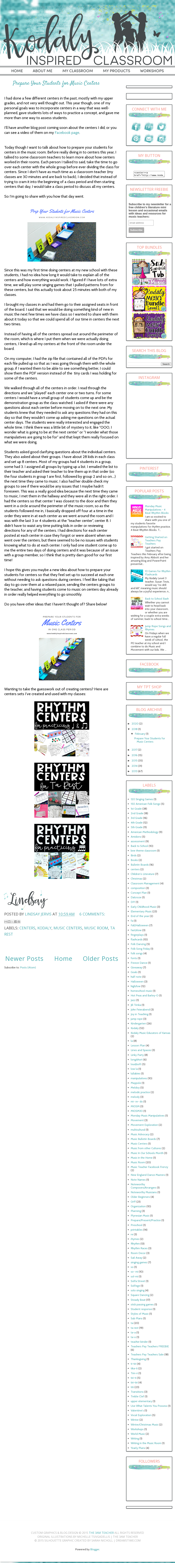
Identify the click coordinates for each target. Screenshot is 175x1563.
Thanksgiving (138, 1360)
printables (137, 1230)
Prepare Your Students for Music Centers (56, 83)
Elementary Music (141, 912)
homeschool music (141, 991)
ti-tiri (133, 1364)
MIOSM (135, 1107)
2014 (135, 767)
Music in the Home (142, 1158)
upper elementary (141, 1402)
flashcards (137, 940)
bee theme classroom (143, 851)
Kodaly (44, 927)
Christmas (136, 879)
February (140, 734)
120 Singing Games (142, 800)
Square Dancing (140, 1296)
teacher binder (139, 1342)
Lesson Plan (138, 1046)
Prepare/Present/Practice (146, 1221)
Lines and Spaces (141, 1051)
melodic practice (140, 1093)
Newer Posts (24, 958)
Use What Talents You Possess (149, 1407)
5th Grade (137, 828)
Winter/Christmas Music (144, 1425)
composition (138, 889)
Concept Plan (139, 893)
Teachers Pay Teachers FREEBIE (150, 1347)
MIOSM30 (137, 1112)
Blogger (94, 1550)
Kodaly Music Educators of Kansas (150, 1034)
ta (132, 1324)
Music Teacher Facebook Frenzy (149, 1168)
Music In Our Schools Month (147, 1154)
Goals (134, 973)
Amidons (136, 837)
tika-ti (134, 1369)
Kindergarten (138, 1024)
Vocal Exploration (141, 1416)
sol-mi (134, 1277)
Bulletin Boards (140, 865)
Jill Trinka (136, 1006)
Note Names (138, 1180)
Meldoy (135, 1088)
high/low (136, 987)
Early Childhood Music (143, 907)
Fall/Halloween (140, 926)
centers (27, 927)
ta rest (134, 1328)
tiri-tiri (134, 1383)
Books (134, 861)
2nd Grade (137, 814)
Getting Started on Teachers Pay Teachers (156, 541)
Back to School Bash (157, 599)
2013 (135, 772)
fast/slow (136, 931)
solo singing (137, 1291)
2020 (135, 724)
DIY (133, 903)
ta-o (133, 1338)
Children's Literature (142, 875)
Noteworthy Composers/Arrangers (143, 1187)
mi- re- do (137, 1102)
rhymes (135, 1240)
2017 (135, 750)
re (132, 1235)
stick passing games (142, 1305)
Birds (134, 856)
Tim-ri (134, 1374)
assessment (138, 842)
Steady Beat (138, 1300)
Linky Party (137, 1056)
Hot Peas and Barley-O (144, 996)
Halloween (137, 982)
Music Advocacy (140, 1135)
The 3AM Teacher (101, 1534)
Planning (136, 1212)
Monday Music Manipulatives (148, 1116)
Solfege (135, 1286)
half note (136, 977)
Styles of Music (140, 1314)
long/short (137, 1060)
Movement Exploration (144, 1126)
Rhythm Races (139, 1249)
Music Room (96, 927)
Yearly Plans (138, 1449)
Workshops (137, 1430)
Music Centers (68, 927)
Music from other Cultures (146, 1149)
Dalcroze (136, 898)
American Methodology (144, 833)
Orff (133, 1202)
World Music (138, 1435)
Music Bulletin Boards (143, 1140)
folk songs (137, 954)
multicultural (138, 1130)
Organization (138, 1207)
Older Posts (100, 958)
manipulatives (139, 1079)
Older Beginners (140, 1198)
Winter (135, 1420)
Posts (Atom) (28, 967)
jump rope (137, 1019)
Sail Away (136, 1258)
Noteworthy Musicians (144, 1193)
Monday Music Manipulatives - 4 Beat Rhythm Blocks (157, 510)
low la (134, 1070)
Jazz (133, 1001)
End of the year (140, 917)
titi (132, 1388)
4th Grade (137, 823)
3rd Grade (136, 819)
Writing (135, 1439)
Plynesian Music (140, 1216)
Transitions (137, 1392)
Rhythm (135, 1244)
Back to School (139, 847)
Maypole (136, 1084)
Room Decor (138, 1254)
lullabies (135, 1074)
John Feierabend (140, 1010)
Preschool (136, 1226)
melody (135, 1098)
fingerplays (137, 935)
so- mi (134, 1272)
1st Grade (136, 809)
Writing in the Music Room (146, 1444)
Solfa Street (138, 1282)
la (132, 1041)
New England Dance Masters (148, 1176)
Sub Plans (136, 1319)
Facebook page (67, 132)
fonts (134, 959)
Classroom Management (145, 884)
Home (63, 958)
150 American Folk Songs (145, 805)
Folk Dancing (138, 945)
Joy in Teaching (139, 1015)
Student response (141, 1310)
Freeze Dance (139, 963)
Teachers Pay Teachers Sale (147, 1355)
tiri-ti (133, 1378)
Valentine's (137, 1411)
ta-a (133, 1333)
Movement (137, 1121)
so (132, 1268)
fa (132, 921)
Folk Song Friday (140, 949)
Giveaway (136, 968)
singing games (139, 1263)
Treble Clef (137, 1397)
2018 (135, 730)
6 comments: (92, 913)
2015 (135, 761)
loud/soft (136, 1065)
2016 (135, 756)
